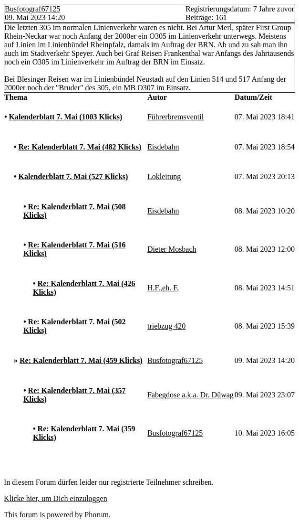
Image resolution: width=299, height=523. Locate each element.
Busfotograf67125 (32, 9)
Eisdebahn (163, 147)
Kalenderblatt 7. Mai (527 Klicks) (73, 176)
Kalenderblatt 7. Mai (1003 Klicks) (66, 117)
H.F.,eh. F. (163, 288)
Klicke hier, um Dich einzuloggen (55, 498)
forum (28, 515)
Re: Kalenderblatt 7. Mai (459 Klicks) (81, 360)
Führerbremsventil (175, 117)
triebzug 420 (166, 326)
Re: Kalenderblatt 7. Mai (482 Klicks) (80, 147)
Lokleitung (164, 176)
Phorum (96, 515)
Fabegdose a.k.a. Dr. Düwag (190, 395)
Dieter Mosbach (171, 249)
